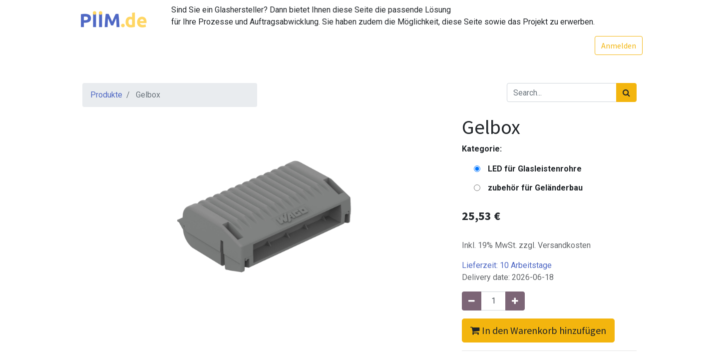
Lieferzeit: (507, 265)
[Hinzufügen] (515, 301)
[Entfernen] (471, 301)
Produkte (106, 95)
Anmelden (612, 45)
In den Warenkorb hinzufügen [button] (538, 330)
